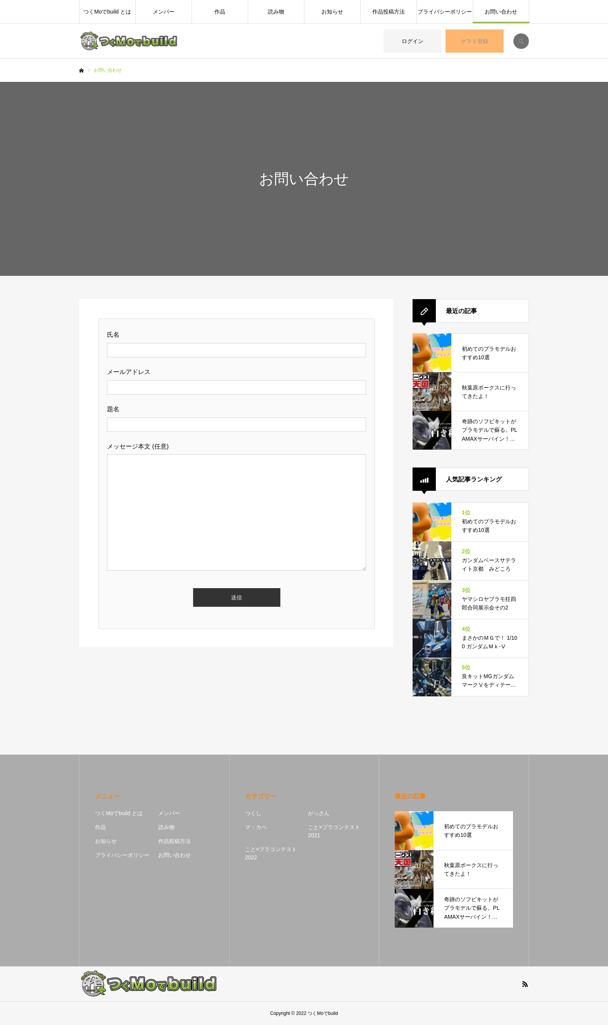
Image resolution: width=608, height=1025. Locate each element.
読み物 (276, 12)
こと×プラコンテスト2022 (271, 853)
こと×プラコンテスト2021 (334, 831)
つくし (253, 813)
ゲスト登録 (474, 41)
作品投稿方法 (388, 12)
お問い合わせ (501, 12)
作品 (219, 12)
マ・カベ (256, 827)
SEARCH (521, 41)
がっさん (319, 813)
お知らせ (332, 12)
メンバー (163, 12)
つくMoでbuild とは (107, 12)
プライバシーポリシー (445, 12)
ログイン (412, 41)
